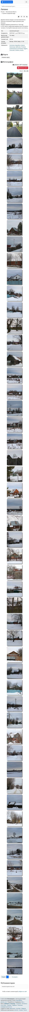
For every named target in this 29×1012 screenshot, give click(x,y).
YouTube (18, 1008)
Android (16, 1010)
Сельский (12, 50)
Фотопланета (7, 2)
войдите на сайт (22, 991)
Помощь (9, 1005)
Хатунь (22, 50)
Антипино (12, 45)
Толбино (17, 50)
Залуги (23, 45)
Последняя (14, 977)
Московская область (11, 11)
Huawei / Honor (23, 1010)
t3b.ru (22, 1002)
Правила (14, 1005)
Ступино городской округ (8, 13)
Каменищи (12, 47)
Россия (2, 11)
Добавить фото (22, 67)
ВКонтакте (12, 1008)
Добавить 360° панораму (20, 64)
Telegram (23, 1008)
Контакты (24, 1003)
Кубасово (18, 47)
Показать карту (5, 57)
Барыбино (18, 45)
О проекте (18, 1003)
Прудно (25, 48)
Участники (3, 1005)
